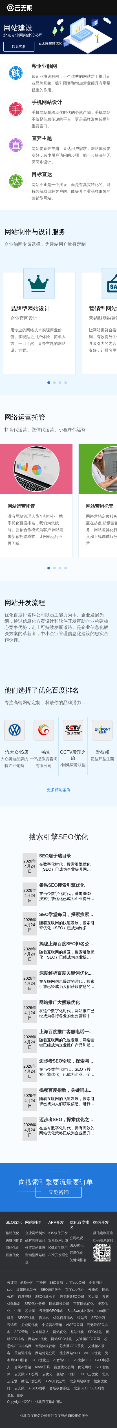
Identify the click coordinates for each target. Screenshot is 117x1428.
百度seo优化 (74, 1290)
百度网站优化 (83, 1304)
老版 (10, 1395)
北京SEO (80, 1388)
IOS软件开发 (58, 1233)
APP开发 (56, 1222)
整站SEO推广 (66, 1374)
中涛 (17, 1311)
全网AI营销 (22, 1367)
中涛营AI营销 (52, 1325)
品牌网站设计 (35, 1240)
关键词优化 (29, 1325)
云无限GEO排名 (51, 1311)
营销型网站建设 (35, 1258)
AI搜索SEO (82, 1360)
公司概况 (76, 1238)
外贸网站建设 (35, 1248)
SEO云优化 (26, 1318)
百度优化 (12, 1255)
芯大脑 (93, 1297)
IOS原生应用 (58, 1248)
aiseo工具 (42, 1367)
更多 (20, 1395)
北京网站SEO (69, 1353)
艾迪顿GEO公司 (88, 1339)
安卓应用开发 (58, 1240)
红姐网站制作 (26, 1290)
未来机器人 (40, 1332)
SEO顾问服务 (51, 1290)
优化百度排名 (63, 1318)
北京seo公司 (75, 1283)
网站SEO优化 (61, 1339)
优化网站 (84, 1367)
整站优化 (12, 1233)
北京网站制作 (80, 1381)
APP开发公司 (55, 1381)
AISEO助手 (37, 1388)
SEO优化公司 (45, 1297)
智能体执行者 (45, 1346)
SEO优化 (14, 1222)
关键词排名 (14, 1240)
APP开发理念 (58, 1255)
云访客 (12, 1325)
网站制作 (33, 1222)
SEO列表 (97, 1388)
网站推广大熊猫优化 (59, 1002)
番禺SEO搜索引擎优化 (62, 885)
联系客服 (19, 47)
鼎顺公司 (27, 1283)
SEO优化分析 (35, 1304)
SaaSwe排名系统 (80, 1311)
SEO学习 (98, 1318)
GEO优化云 (40, 1360)
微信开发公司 (31, 1381)
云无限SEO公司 (26, 1374)
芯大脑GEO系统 (71, 1346)
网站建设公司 (59, 1304)
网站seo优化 (37, 1339)
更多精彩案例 (58, 790)
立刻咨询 (58, 1192)
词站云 (82, 1318)
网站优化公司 (45, 1353)
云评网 (12, 1283)
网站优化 (12, 1248)
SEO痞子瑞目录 (55, 855)
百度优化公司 (64, 1367)
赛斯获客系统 (59, 1388)
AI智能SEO (61, 1360)
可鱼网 (41, 1283)
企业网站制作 (35, 1233)
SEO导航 (56, 1283)
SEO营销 (21, 1332)
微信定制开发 (103, 1233)
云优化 (47, 1374)
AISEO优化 (92, 1353)
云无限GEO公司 (72, 1297)
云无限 (19, 1388)
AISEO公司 (74, 1325)
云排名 (93, 1290)
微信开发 (101, 1222)
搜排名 (44, 1318)
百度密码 (24, 1297)
